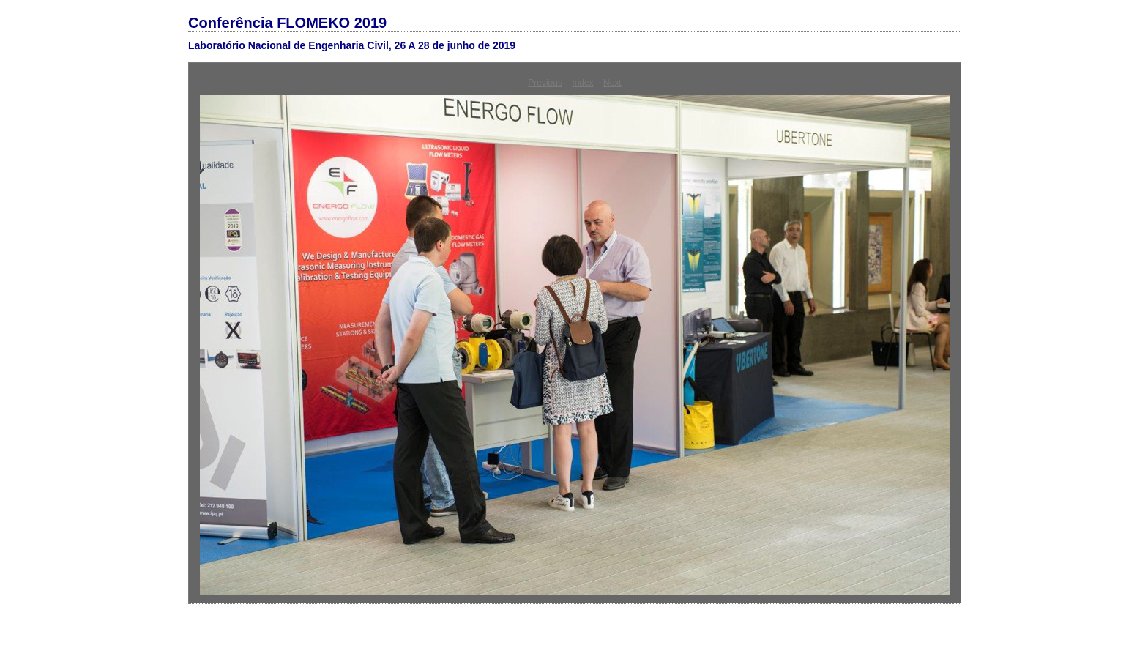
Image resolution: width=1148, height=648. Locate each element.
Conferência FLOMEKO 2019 (287, 23)
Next (612, 83)
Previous (545, 83)
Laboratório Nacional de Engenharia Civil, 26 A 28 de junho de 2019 (351, 45)
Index (582, 83)
